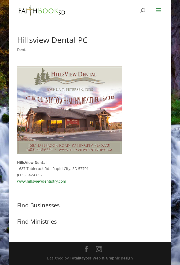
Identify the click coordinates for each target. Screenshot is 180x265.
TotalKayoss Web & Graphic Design (101, 258)
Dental (23, 49)
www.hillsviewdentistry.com (41, 181)
